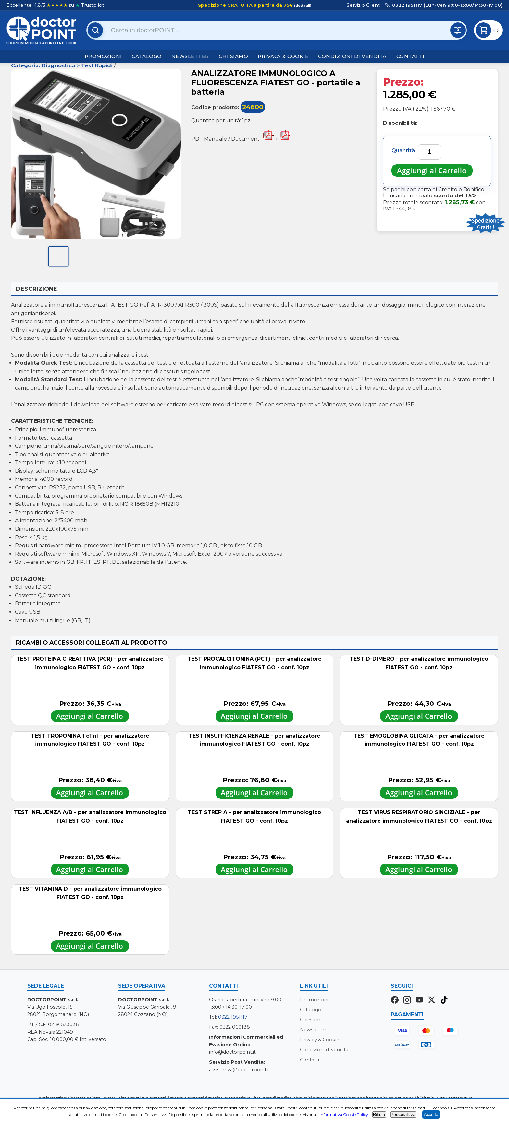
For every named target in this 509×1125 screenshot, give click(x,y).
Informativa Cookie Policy (344, 1114)
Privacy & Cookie (283, 56)
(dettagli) (302, 5)
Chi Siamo (233, 56)
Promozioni (103, 56)
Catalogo (147, 56)
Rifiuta (379, 1114)
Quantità (403, 151)
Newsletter (190, 56)
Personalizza (403, 1114)
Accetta (431, 1114)
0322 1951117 (232, 1017)
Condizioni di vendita (352, 56)
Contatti (410, 56)
